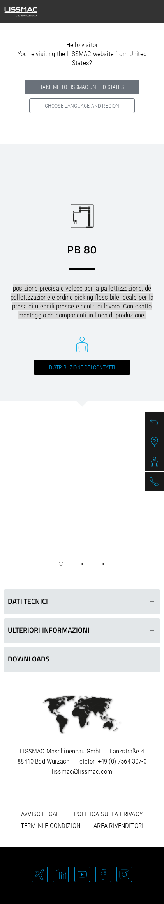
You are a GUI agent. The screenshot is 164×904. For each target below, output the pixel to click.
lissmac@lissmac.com (82, 771)
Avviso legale (41, 814)
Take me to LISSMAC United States (81, 87)
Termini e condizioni (51, 826)
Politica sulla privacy (108, 814)
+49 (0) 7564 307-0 (122, 761)
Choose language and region (82, 106)
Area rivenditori (118, 826)
